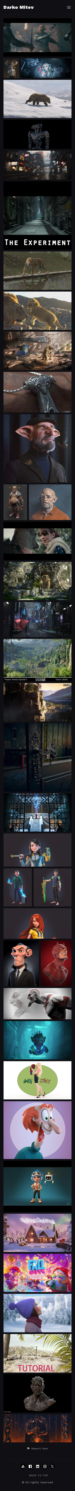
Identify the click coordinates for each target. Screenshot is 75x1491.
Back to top (38, 1475)
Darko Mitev (18, 7)
